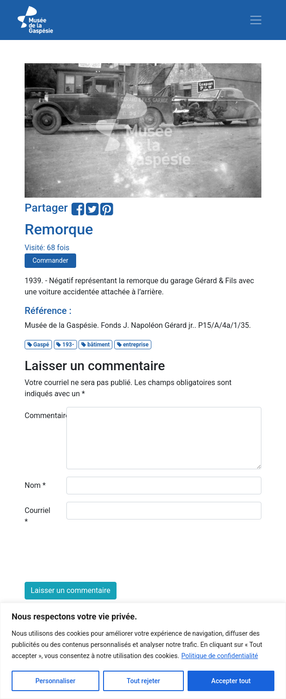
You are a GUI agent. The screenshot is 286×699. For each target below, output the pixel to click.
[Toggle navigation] (255, 20)
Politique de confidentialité (220, 655)
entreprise (133, 344)
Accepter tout (231, 681)
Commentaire (42, 415)
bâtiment (95, 344)
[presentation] (95, 556)
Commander (50, 260)
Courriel (37, 516)
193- (65, 344)
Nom (35, 485)
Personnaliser (55, 681)
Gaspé (38, 344)
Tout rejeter (143, 681)
